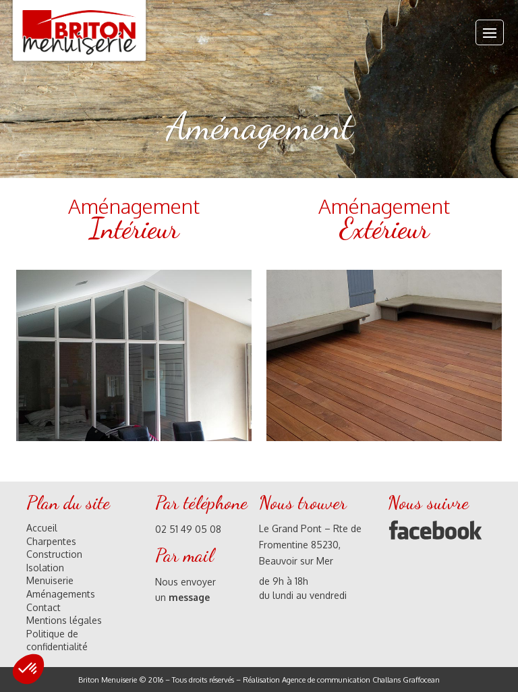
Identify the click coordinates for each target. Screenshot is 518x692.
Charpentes (51, 541)
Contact (43, 607)
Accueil (41, 528)
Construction (54, 554)
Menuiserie (50, 580)
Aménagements (60, 594)
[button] (28, 669)
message (189, 597)
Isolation (45, 567)
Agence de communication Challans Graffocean (361, 680)
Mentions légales (64, 620)
